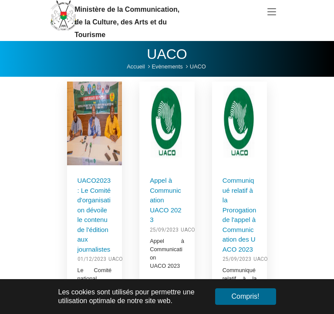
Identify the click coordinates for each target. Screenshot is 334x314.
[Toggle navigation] (271, 12)
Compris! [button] (245, 296)
